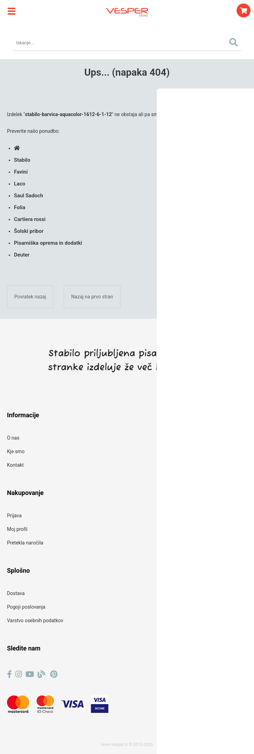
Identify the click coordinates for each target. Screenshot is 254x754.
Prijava (14, 515)
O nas (13, 438)
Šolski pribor (29, 231)
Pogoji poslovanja (26, 607)
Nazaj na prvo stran (92, 296)
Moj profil (17, 529)
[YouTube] (29, 674)
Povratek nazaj (30, 296)
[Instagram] (18, 674)
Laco (19, 184)
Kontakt (15, 465)
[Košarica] (244, 10)
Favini (21, 172)
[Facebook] (9, 674)
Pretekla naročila (25, 543)
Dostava (16, 593)
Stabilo (22, 160)
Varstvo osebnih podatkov (35, 620)
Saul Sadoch (28, 195)
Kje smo (16, 451)
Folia (19, 207)
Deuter (22, 255)
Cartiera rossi (30, 219)
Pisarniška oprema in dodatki (48, 243)
